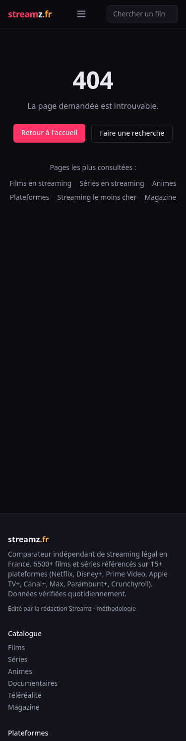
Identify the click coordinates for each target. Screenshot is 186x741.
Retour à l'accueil (49, 132)
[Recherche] (142, 13)
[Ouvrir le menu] (81, 13)
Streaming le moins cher (96, 197)
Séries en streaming (111, 183)
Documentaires (33, 683)
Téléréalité (25, 695)
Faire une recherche (132, 133)
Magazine (160, 197)
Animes (164, 183)
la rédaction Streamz (63, 608)
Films (16, 647)
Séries (18, 659)
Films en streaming (40, 183)
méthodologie (116, 608)
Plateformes (30, 197)
